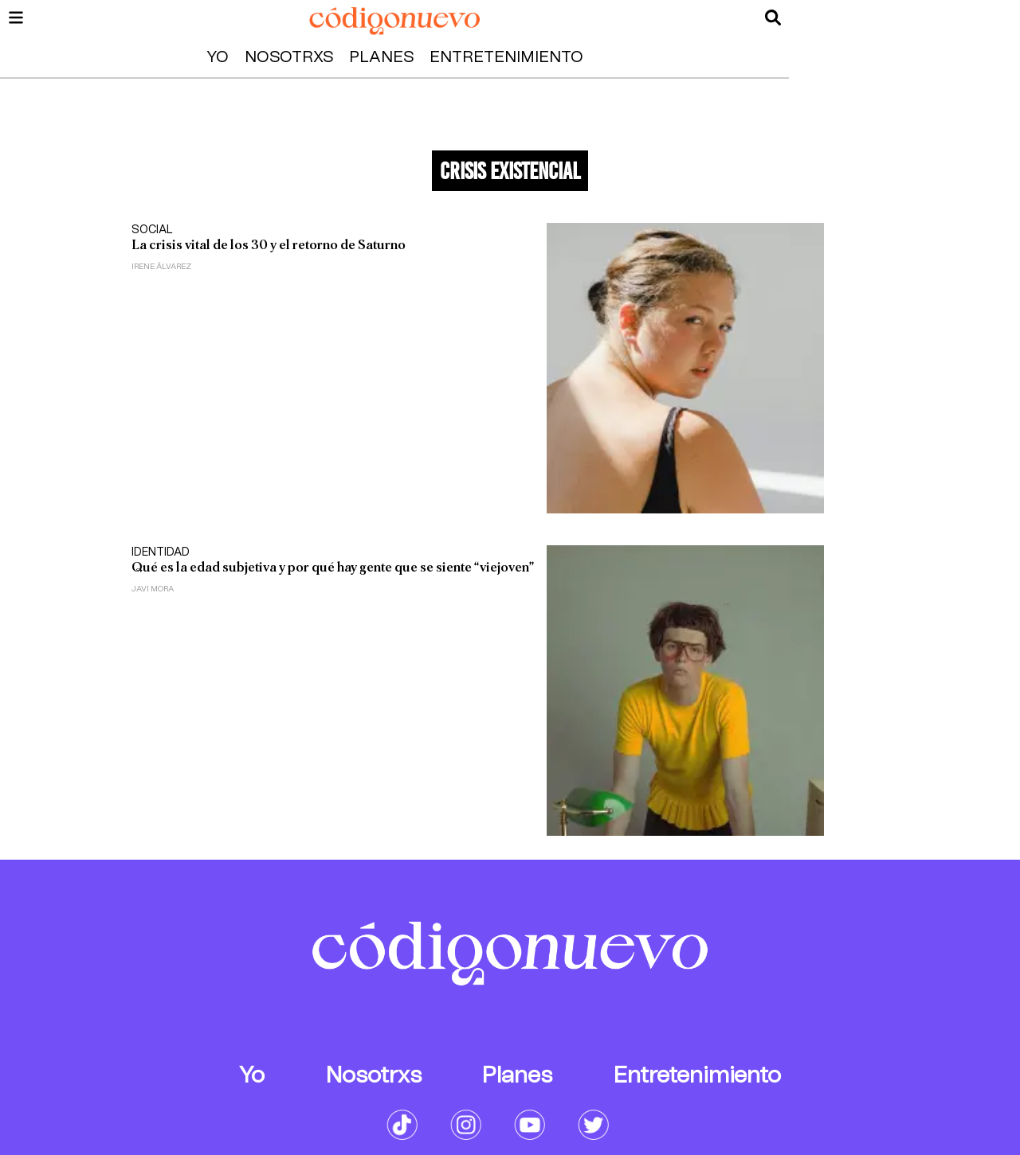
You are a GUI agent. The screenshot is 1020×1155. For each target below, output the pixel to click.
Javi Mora (152, 589)
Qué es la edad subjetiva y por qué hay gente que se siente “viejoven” (332, 567)
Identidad (160, 552)
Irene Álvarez (161, 267)
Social (152, 230)
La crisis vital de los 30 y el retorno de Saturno (268, 245)
